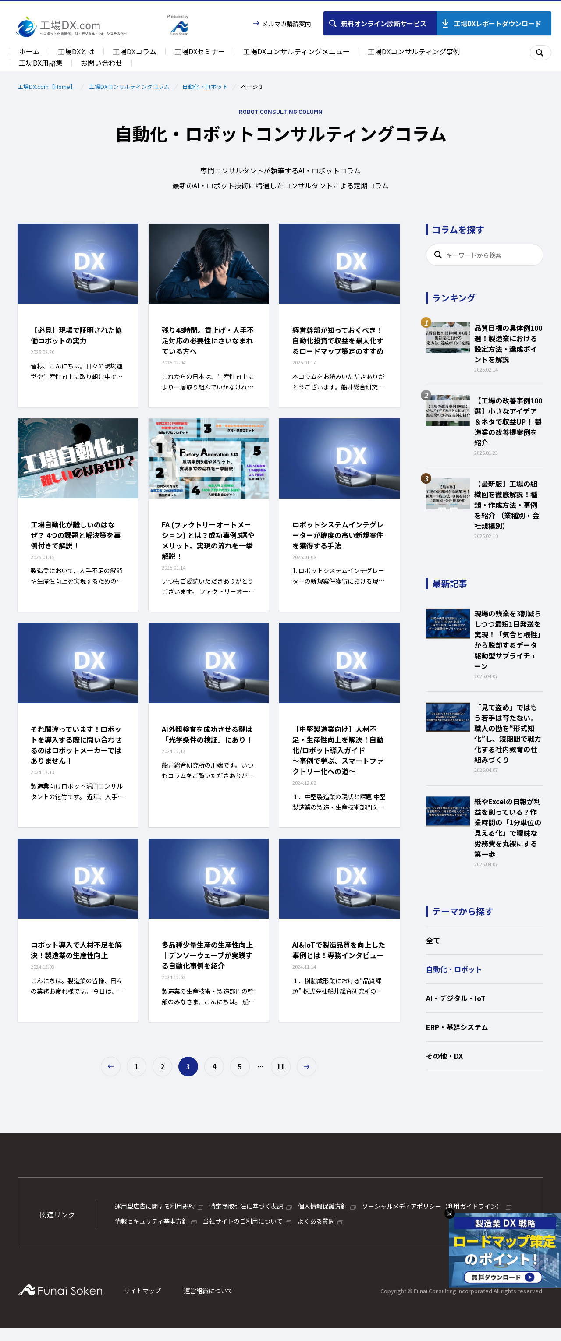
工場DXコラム (134, 51)
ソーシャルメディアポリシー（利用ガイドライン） (432, 1206)
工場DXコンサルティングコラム (129, 86)
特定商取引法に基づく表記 (246, 1206)
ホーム (29, 51)
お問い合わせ (102, 62)
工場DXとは (76, 51)
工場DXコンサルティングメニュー (296, 51)
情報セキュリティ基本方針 (151, 1221)
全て (433, 940)
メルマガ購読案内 (286, 24)
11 (281, 1066)
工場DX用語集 (41, 62)
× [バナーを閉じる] (449, 1213)
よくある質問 (316, 1221)
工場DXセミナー (199, 51)
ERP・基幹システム (457, 1027)
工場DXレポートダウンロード (497, 23)
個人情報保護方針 (322, 1206)
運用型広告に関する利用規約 (155, 1206)
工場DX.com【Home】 (47, 86)
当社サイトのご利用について (243, 1221)
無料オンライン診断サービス (383, 23)
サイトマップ (142, 1290)
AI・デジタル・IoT (456, 998)
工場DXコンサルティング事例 (414, 51)
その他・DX (444, 1056)
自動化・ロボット (205, 86)
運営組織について (208, 1290)
